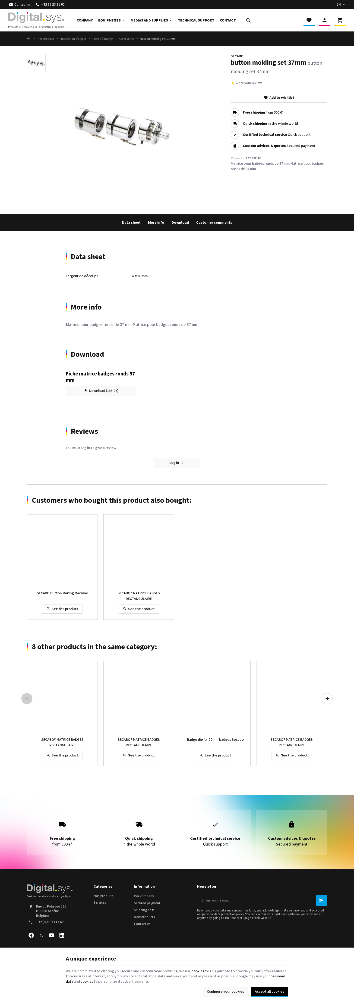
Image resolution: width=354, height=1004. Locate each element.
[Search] (248, 20)
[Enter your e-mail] (262, 900)
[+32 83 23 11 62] (50, 4)
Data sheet (131, 222)
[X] (41, 935)
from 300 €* (263, 112)
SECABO (237, 56)
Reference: (238, 158)
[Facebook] (31, 935)
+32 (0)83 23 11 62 (50, 922)
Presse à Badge (102, 39)
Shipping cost (144, 910)
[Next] (327, 698)
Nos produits (46, 39)
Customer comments (214, 222)
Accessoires (126, 39)
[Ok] (321, 900)
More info (156, 222)
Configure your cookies (225, 991)
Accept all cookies (269, 991)
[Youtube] (51, 935)
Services (100, 902)
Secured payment (147, 903)
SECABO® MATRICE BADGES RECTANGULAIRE (139, 596)
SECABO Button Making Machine (62, 593)
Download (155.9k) (101, 391)
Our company (144, 896)
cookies (198, 971)
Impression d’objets (73, 39)
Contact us (142, 924)
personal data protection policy (223, 914)
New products (144, 917)
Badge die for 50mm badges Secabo (215, 739)
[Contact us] (19, 4)
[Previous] (26, 698)
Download (180, 222)
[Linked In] (61, 935)
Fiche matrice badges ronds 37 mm (100, 377)
